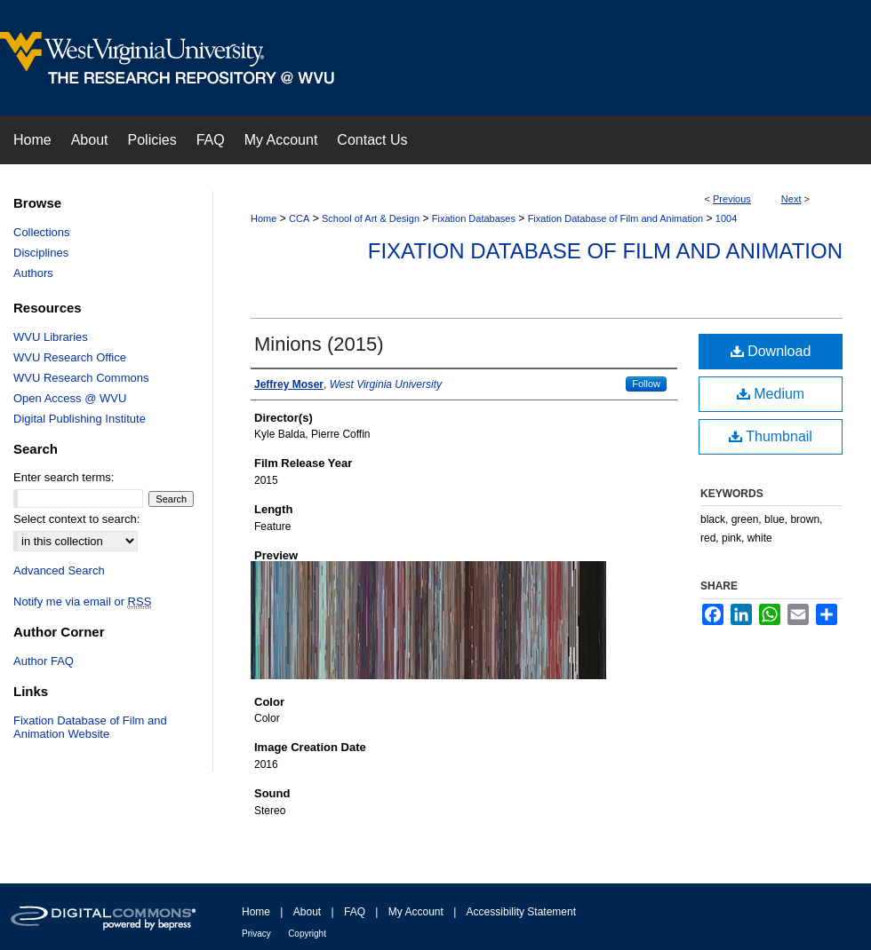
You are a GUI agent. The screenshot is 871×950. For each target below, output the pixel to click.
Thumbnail (770, 436)
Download (771, 351)
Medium (770, 393)
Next (791, 199)
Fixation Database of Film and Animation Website (90, 727)
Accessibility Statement (521, 912)
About (307, 912)
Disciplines (40, 252)
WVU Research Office (69, 357)
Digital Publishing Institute (79, 418)
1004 (726, 218)
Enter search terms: (63, 477)
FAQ (354, 912)
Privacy (256, 933)
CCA (299, 218)
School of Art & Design (371, 218)
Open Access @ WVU (69, 398)
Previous (732, 199)
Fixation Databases (473, 218)
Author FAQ (43, 661)
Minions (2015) (319, 344)
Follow (646, 383)
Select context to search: (76, 519)
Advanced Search (59, 570)
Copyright (307, 933)
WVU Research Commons (80, 377)
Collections (41, 232)
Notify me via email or (82, 601)
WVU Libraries (50, 337)
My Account (415, 912)
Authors (33, 273)
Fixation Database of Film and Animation (616, 218)
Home (263, 218)
